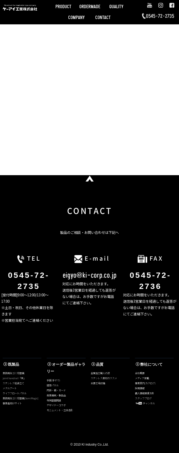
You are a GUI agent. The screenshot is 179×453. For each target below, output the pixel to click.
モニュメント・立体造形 (60, 410)
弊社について (149, 364)
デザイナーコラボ (56, 405)
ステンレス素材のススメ (104, 378)
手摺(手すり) (53, 380)
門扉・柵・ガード (56, 390)
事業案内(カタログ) (145, 383)
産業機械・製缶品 (56, 395)
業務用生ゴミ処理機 (13, 373)
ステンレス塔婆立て (13, 383)
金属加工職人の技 (100, 373)
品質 (97, 364)
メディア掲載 (142, 378)
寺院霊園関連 (54, 400)
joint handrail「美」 (14, 378)
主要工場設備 (98, 383)
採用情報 (140, 388)
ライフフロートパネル (15, 393)
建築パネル (53, 385)
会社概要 (140, 373)
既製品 (11, 364)
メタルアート (10, 388)
